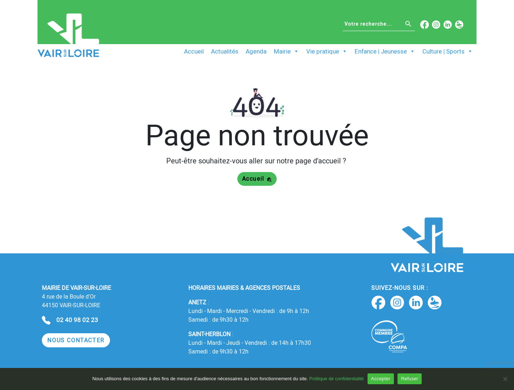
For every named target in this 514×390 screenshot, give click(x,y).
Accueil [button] (257, 178)
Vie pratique (326, 51)
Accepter (380, 378)
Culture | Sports (447, 51)
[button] (76, 340)
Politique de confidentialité (336, 378)
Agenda (256, 51)
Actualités (224, 51)
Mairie (286, 51)
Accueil (194, 51)
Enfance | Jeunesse (385, 51)
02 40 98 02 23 (77, 319)
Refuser (409, 378)
